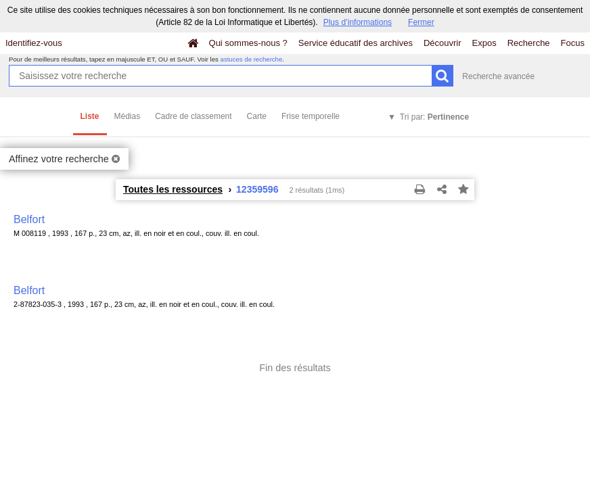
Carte (257, 116)
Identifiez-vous (33, 43)
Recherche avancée (498, 76)
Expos (484, 43)
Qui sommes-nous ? (248, 43)
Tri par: (434, 117)
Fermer (421, 22)
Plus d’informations (357, 22)
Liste (90, 116)
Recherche (528, 43)
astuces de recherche (252, 59)
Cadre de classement (193, 116)
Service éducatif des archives (355, 43)
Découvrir (442, 43)
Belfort (29, 219)
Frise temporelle (310, 116)
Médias (127, 116)
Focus (573, 43)
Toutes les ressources (173, 189)
